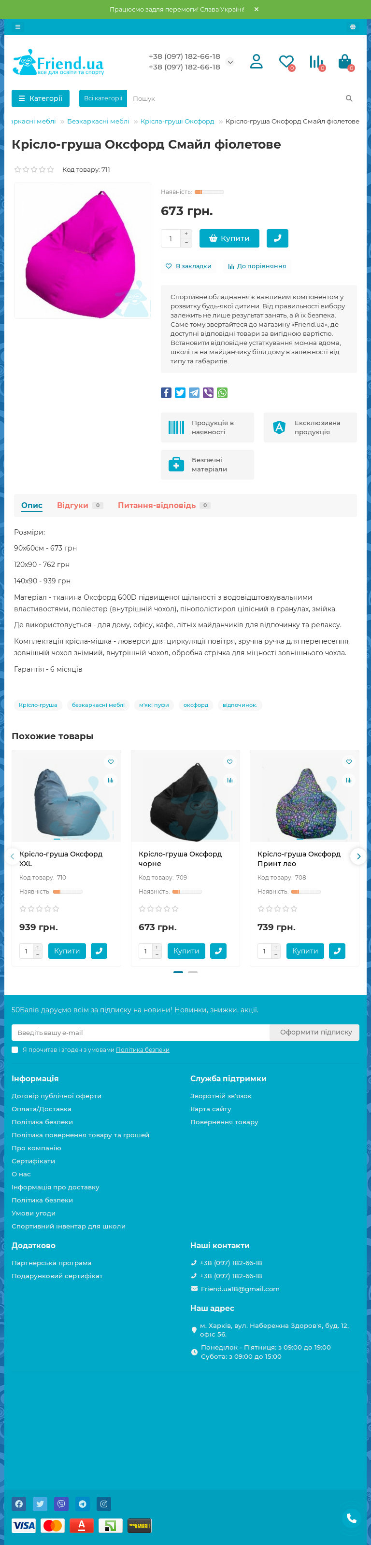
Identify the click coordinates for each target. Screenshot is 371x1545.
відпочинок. (240, 705)
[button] (178, 972)
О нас (21, 1174)
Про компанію (36, 1148)
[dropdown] (18, 27)
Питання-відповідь (164, 505)
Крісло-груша (38, 705)
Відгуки (80, 505)
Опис (32, 505)
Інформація (35, 1078)
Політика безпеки (42, 1122)
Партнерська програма (52, 1263)
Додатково (34, 1245)
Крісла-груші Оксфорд (177, 121)
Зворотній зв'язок (221, 1096)
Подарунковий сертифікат (57, 1276)
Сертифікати (33, 1161)
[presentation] (12, 856)
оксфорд (196, 705)
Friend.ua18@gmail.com (240, 1289)
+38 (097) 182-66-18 (184, 56)
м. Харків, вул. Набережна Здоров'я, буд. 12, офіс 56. (274, 1330)
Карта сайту (210, 1109)
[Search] (243, 98)
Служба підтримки (228, 1078)
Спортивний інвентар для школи (69, 1226)
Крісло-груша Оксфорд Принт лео (299, 859)
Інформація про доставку (56, 1187)
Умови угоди (34, 1213)
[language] (352, 27)
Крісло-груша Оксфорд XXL (60, 859)
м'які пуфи (154, 705)
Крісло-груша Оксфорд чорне (180, 859)
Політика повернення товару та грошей (80, 1135)
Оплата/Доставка (41, 1109)
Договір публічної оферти (56, 1096)
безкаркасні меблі (98, 705)
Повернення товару (224, 1122)
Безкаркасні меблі (98, 121)
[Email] (141, 1032)
